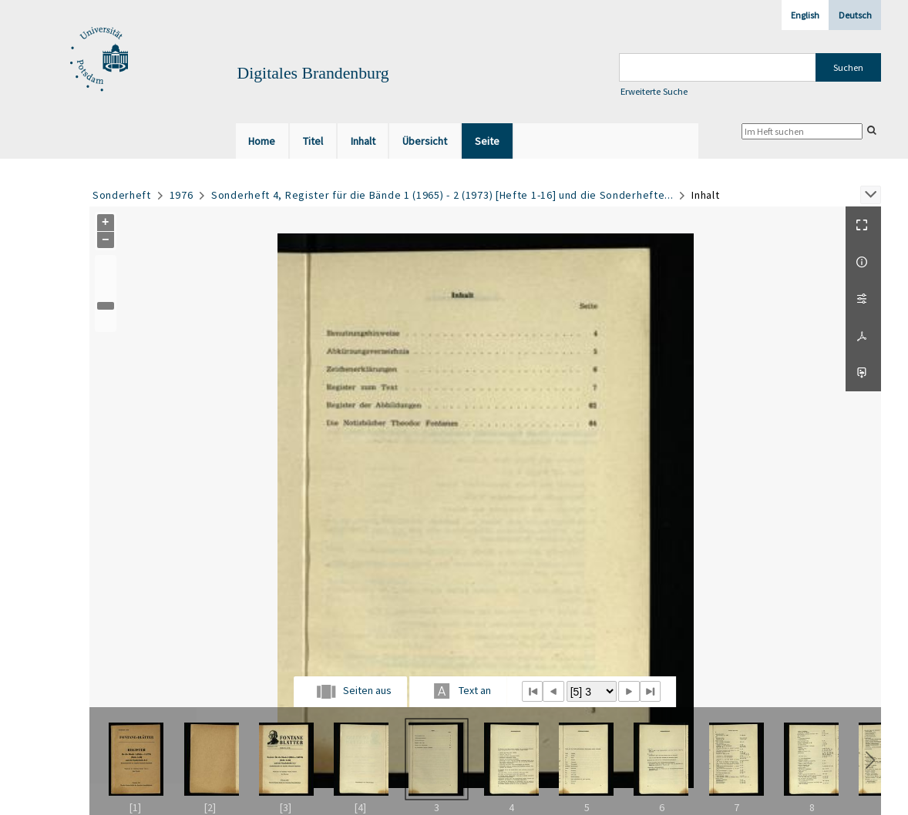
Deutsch (855, 15)
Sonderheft (121, 195)
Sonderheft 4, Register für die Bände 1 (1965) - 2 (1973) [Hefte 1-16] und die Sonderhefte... (442, 195)
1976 (181, 195)
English (805, 15)
